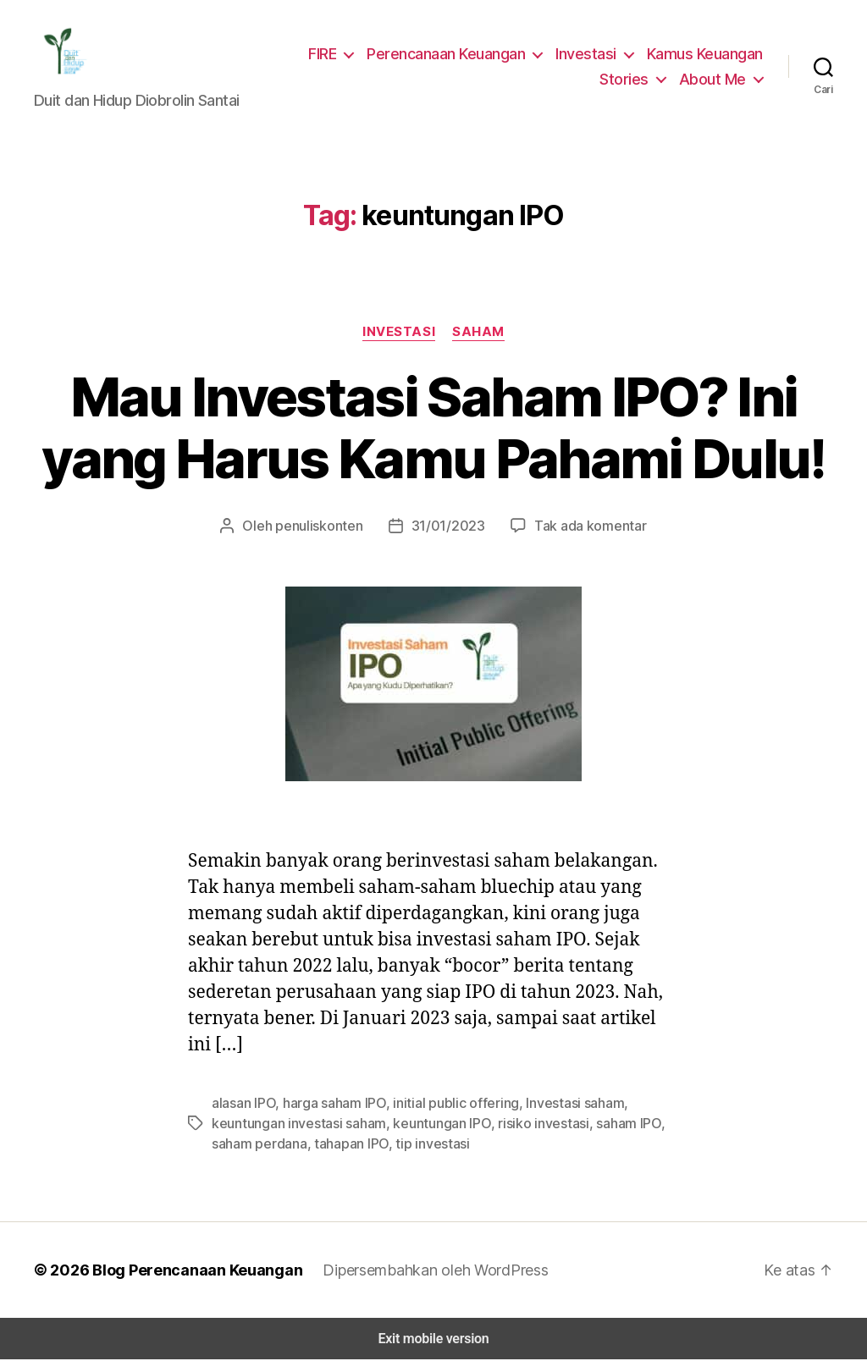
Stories (631, 79)
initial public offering (450, 1104)
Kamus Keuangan (705, 54)
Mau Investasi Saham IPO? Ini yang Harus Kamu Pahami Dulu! (433, 429)
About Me (715, 79)
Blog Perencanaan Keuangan (188, 1271)
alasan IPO (244, 1104)
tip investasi (424, 1145)
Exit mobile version (433, 1340)
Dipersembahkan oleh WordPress (422, 1271)
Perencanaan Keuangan (452, 54)
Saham (477, 333)
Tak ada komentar (582, 527)
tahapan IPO (347, 1145)
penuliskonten (326, 527)
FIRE (327, 54)
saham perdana (257, 1145)
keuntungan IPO (431, 1124)
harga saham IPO (335, 1104)
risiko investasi (528, 1124)
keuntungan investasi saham (295, 1124)
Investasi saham (561, 1104)
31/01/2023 (447, 527)
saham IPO (610, 1124)
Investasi (589, 54)
